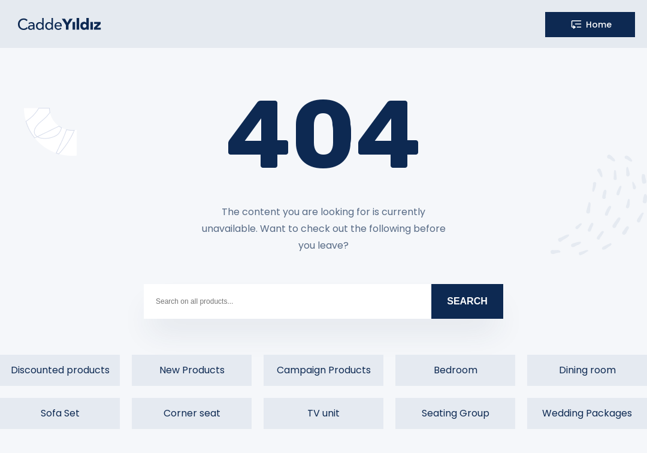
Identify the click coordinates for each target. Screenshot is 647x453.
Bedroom (455, 370)
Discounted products (60, 370)
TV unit (323, 413)
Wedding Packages (587, 413)
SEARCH (467, 301)
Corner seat (192, 413)
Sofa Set (60, 413)
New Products (192, 370)
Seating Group (455, 413)
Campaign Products (324, 370)
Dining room (587, 370)
